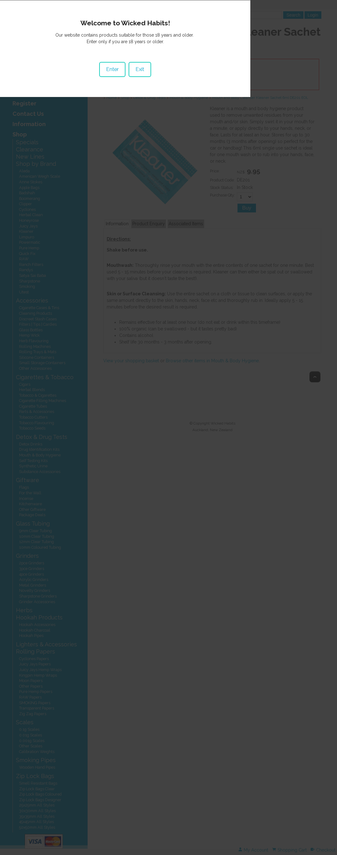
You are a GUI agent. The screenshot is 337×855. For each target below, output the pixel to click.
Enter (155, 423)
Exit (183, 423)
